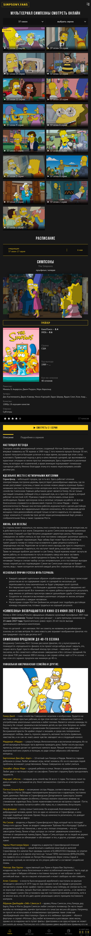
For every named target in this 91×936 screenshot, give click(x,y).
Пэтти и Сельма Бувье (14, 789)
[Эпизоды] (67, 21)
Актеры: (6, 393)
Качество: (7, 401)
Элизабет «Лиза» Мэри (14, 768)
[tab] (8, 437)
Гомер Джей (9, 716)
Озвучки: (7, 408)
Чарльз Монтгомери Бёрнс (16, 844)
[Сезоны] (24, 21)
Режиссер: (7, 386)
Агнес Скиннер (10, 880)
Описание (8, 437)
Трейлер (45, 323)
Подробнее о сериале (32, 437)
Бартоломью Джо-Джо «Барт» (17, 758)
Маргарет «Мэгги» (12, 779)
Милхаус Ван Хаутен (13, 867)
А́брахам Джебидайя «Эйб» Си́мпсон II (22, 903)
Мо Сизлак (8, 822)
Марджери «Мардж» (13, 741)
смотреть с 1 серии (45, 427)
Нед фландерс (10, 809)
